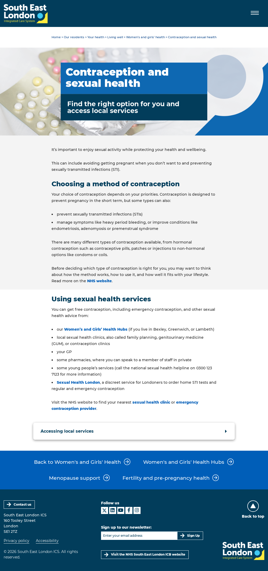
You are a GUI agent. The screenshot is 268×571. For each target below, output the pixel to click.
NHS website (99, 281)
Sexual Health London (78, 382)
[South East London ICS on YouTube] (120, 510)
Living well (115, 37)
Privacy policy (16, 540)
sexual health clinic (151, 402)
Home (56, 37)
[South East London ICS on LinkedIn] (112, 510)
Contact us (22, 504)
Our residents (74, 37)
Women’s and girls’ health (145, 37)
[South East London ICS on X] (104, 510)
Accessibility (47, 540)
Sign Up (193, 536)
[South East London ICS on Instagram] (137, 510)
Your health (95, 37)
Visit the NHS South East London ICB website (148, 554)
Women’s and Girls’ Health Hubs (95, 329)
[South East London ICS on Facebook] (128, 510)
